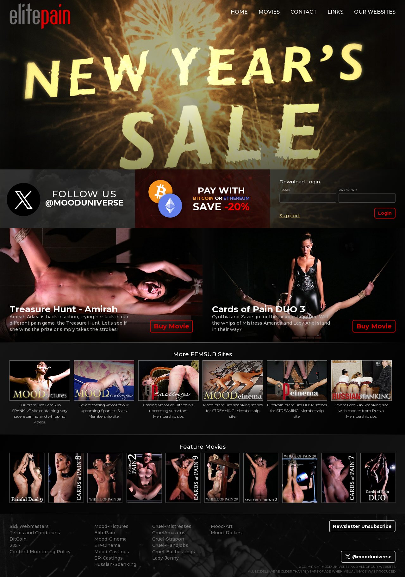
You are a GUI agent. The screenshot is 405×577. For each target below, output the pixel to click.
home (239, 12)
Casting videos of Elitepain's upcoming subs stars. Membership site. (168, 389)
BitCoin (18, 539)
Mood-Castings (111, 552)
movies (269, 12)
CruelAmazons (168, 533)
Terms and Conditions (34, 533)
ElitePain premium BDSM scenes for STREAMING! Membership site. (297, 389)
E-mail (285, 190)
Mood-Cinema (110, 539)
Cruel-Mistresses (171, 526)
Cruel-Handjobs (170, 545)
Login (385, 213)
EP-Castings (108, 558)
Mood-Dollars (226, 533)
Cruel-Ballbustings (173, 552)
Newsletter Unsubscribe (362, 526)
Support (289, 216)
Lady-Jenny (165, 558)
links (335, 12)
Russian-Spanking (115, 564)
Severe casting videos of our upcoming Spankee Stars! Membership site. (104, 389)
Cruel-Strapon (168, 539)
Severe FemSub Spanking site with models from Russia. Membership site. (361, 389)
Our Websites (375, 12)
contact (303, 12)
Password (348, 190)
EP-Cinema (107, 545)
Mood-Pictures (111, 526)
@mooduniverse (368, 557)
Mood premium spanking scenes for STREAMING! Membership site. (232, 389)
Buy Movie (171, 326)
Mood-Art (222, 526)
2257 (15, 545)
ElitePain (104, 533)
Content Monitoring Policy (40, 552)
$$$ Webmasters (29, 526)
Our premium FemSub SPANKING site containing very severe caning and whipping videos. (39, 392)
